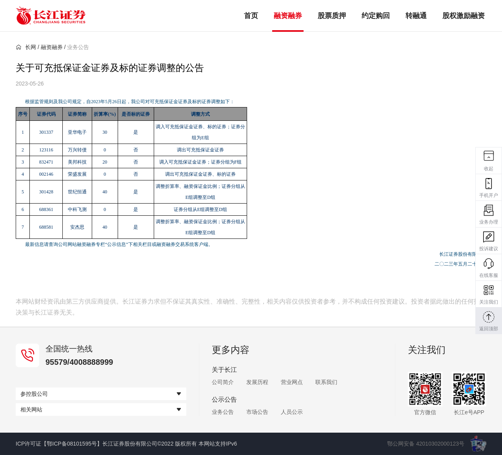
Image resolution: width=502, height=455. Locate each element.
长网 (26, 47)
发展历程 (257, 382)
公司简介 (223, 382)
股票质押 (332, 16)
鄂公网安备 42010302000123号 (425, 443)
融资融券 (288, 16)
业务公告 (223, 412)
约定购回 (376, 16)
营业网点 (292, 382)
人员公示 (292, 412)
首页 (251, 16)
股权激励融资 (463, 16)
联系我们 (326, 382)
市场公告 (257, 412)
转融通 (416, 16)
